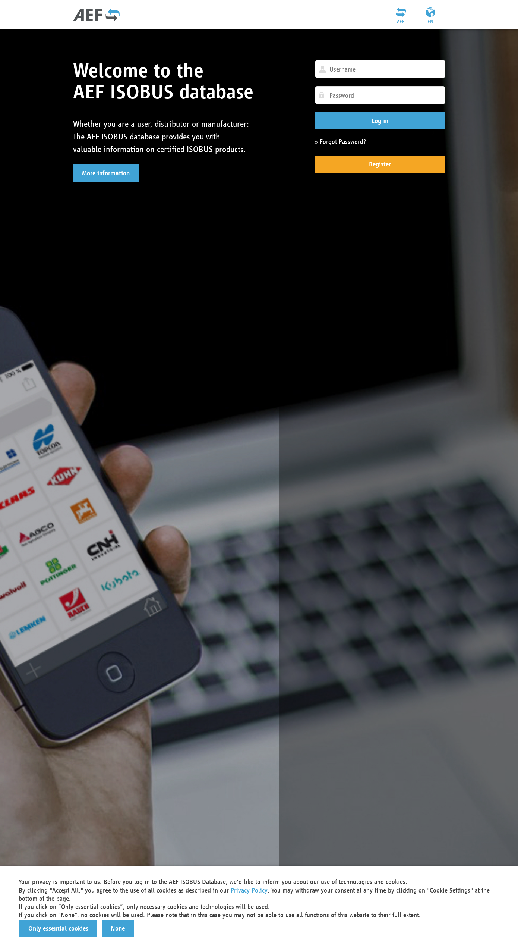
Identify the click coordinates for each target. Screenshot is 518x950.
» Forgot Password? (340, 141)
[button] (106, 173)
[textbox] (380, 69)
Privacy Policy (249, 890)
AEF (400, 21)
